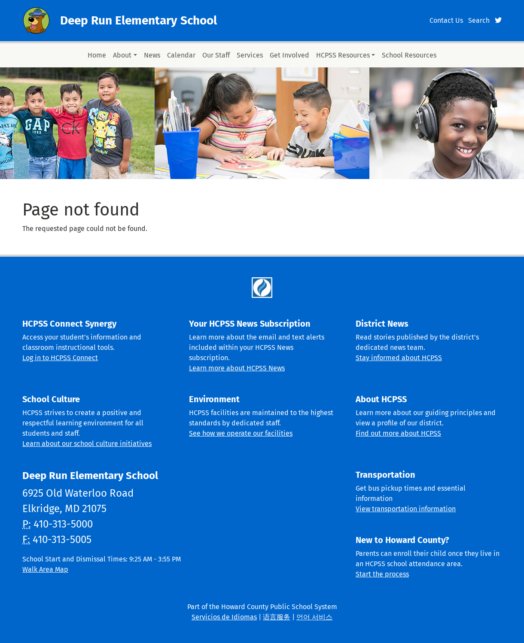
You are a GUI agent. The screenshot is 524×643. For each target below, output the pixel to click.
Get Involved (289, 55)
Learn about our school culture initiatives (87, 444)
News (152, 55)
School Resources (409, 55)
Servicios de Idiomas (224, 617)
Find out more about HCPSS (398, 433)
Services (250, 55)
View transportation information (406, 509)
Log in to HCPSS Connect (60, 358)
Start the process (382, 574)
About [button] (122, 55)
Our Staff (216, 55)
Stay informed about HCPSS (399, 358)
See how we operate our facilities (240, 433)
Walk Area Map (45, 569)
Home (97, 55)
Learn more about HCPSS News (237, 368)
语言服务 (276, 617)
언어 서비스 (314, 617)
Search (479, 20)
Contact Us (446, 20)
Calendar (181, 55)
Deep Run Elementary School (138, 20)
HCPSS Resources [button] (343, 55)
